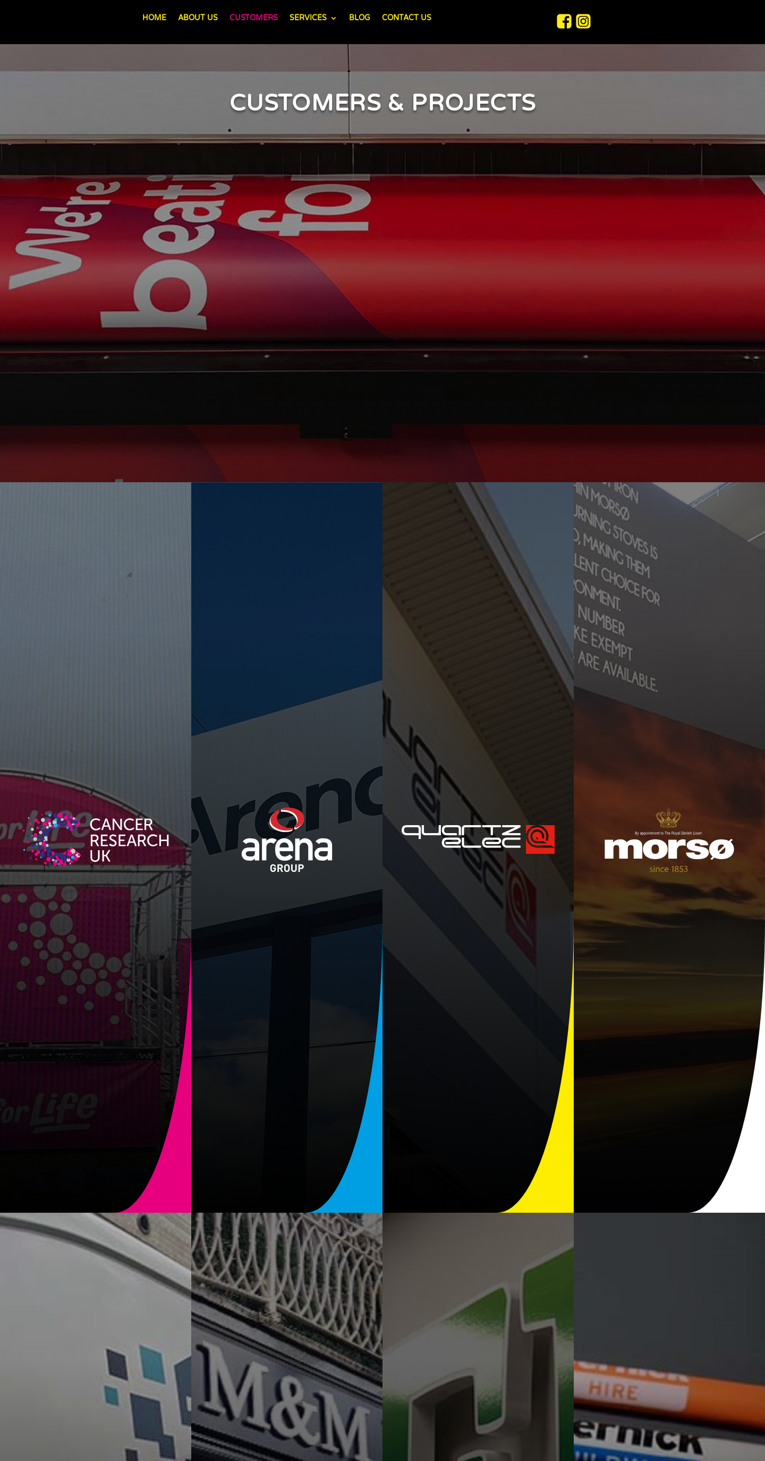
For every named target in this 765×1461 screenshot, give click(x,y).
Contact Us (406, 18)
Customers (254, 18)
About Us (198, 18)
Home (154, 18)
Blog (359, 18)
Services (308, 18)
